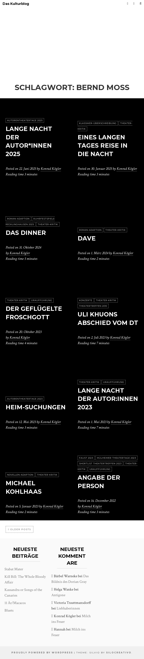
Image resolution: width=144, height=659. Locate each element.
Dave (87, 238)
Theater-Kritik (48, 224)
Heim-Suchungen (36, 407)
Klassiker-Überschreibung (97, 123)
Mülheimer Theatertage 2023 (116, 458)
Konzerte (85, 300)
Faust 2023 (86, 458)
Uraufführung (41, 300)
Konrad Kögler (51, 168)
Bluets (9, 610)
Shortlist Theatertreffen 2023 (100, 463)
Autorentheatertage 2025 (25, 120)
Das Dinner (26, 232)
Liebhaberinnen (68, 608)
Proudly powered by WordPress (42, 652)
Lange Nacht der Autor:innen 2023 (108, 399)
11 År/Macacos (15, 602)
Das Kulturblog (16, 4)
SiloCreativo (118, 652)
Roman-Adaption (18, 218)
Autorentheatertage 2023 (25, 399)
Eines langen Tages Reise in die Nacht (103, 146)
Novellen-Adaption (20, 474)
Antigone (58, 595)
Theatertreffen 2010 (93, 306)
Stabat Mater (13, 569)
